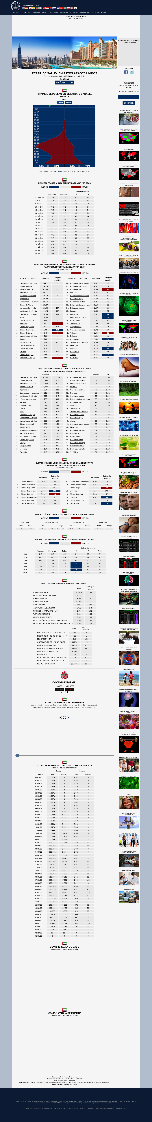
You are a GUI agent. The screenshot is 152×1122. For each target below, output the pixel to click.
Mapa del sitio (121, 1108)
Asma (22, 317)
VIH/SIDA (74, 358)
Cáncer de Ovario (26, 349)
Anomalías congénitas (28, 336)
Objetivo (74, 13)
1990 (60, 172)
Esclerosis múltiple (77, 449)
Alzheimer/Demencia (28, 308)
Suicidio (23, 352)
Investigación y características (54, 1108)
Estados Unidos (72, 1108)
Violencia (73, 349)
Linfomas (73, 292)
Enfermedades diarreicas (80, 305)
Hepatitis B (74, 352)
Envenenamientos (77, 446)
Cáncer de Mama (26, 305)
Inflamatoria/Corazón (78, 317)
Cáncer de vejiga (76, 299)
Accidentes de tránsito (28, 311)
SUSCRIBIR (129, 103)
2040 (83, 172)
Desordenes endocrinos (79, 296)
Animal (45, 13)
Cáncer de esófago (77, 330)
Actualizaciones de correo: (129, 91)
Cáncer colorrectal (27, 320)
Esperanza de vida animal (89, 1108)
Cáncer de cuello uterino (79, 283)
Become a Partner (76, 18)
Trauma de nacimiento (79, 342)
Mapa (103, 13)
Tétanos (73, 333)
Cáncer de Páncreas (28, 345)
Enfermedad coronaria (28, 283)
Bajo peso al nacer (77, 308)
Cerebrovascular (26, 286)
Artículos (64, 13)
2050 (88, 172)
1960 (46, 172)
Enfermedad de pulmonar (29, 302)
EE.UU (23, 13)
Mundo (15, 13)
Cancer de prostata (27, 330)
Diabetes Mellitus (26, 289)
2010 (69, 172)
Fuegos (73, 311)
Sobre (32, 1108)
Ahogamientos (75, 327)
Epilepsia (73, 336)
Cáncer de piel (75, 289)
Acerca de (84, 13)
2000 (64, 172)
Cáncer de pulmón (27, 327)
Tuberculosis (75, 324)
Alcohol (73, 355)
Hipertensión (24, 299)
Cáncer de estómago (78, 286)
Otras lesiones (25, 342)
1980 (55, 172)
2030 (79, 172)
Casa (27, 1108)
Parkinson (23, 324)
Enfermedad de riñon (28, 292)
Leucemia (74, 314)
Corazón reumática (77, 302)
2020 (74, 172)
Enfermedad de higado (28, 314)
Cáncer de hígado (26, 355)
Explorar (54, 13)
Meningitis (74, 345)
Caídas (22, 339)
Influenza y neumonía (28, 296)
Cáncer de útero (26, 333)
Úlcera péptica (75, 320)
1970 (50, 172)
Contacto (95, 13)
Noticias (103, 1108)
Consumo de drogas (27, 358)
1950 (41, 172)
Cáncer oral (74, 339)
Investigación (34, 13)
